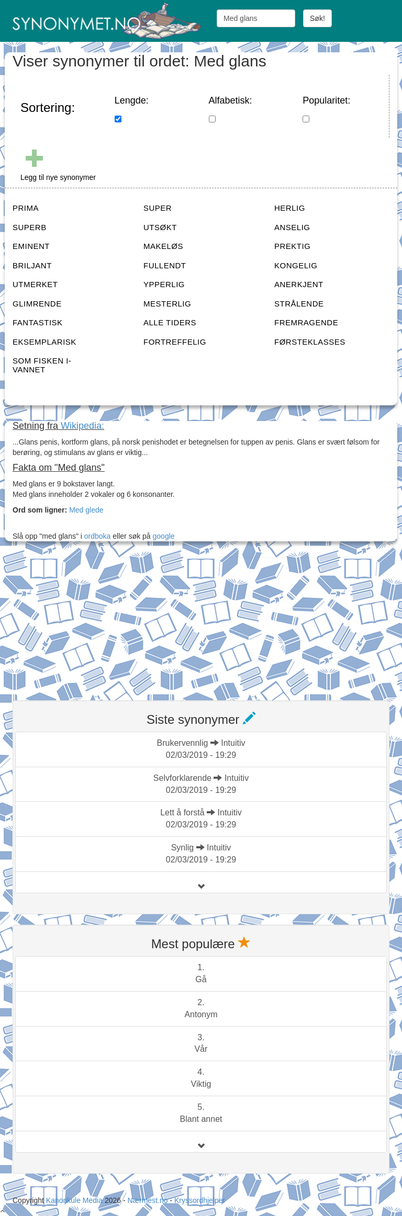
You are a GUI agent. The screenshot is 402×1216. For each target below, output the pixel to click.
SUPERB (30, 227)
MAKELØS (163, 246)
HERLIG (289, 207)
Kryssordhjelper (199, 1200)
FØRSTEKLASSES (309, 341)
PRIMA (26, 207)
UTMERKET (35, 284)
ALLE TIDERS (169, 322)
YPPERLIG (164, 284)
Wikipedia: (82, 426)
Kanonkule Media (75, 1200)
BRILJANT (32, 265)
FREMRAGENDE (306, 322)
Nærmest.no (147, 1200)
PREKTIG (292, 246)
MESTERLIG (167, 303)
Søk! (317, 18)
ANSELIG (292, 227)
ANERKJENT (298, 284)
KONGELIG (295, 265)
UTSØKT (160, 227)
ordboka (96, 536)
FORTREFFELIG (174, 341)
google (164, 536)
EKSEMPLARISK (44, 341)
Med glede (86, 510)
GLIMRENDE (37, 303)
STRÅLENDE (299, 303)
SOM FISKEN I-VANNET (42, 365)
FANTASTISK (38, 322)
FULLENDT (164, 265)
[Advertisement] (91, 622)
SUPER (157, 207)
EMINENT (31, 246)
